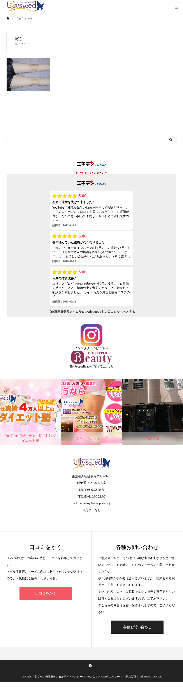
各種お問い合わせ (137, 627)
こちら (103, 348)
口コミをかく (45, 593)
